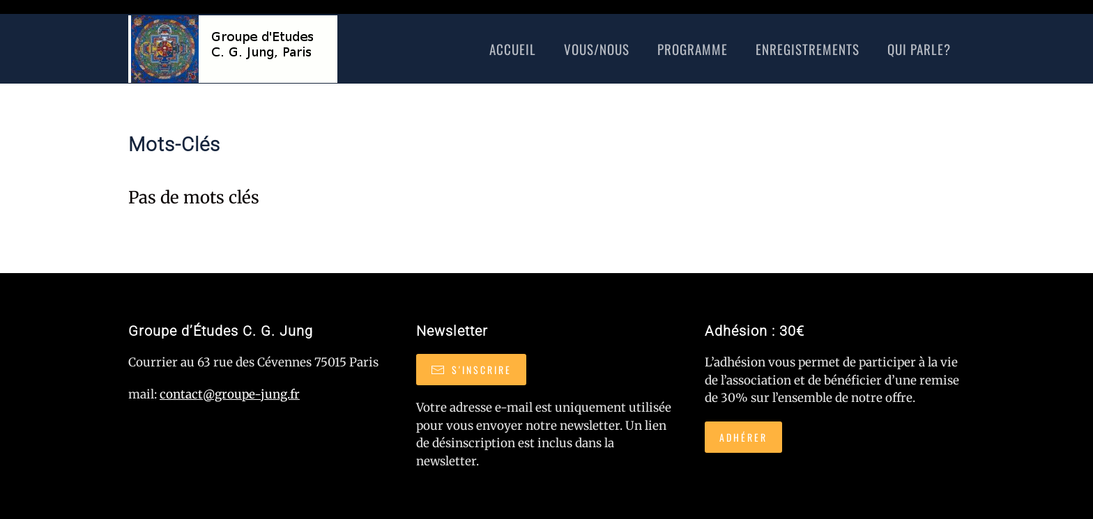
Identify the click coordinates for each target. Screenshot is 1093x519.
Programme (692, 49)
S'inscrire (471, 369)
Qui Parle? (919, 49)
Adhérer (743, 437)
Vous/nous (596, 49)
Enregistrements (807, 49)
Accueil (512, 49)
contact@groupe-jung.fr (230, 394)
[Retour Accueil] (232, 49)
